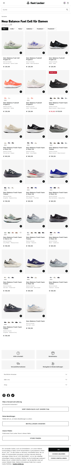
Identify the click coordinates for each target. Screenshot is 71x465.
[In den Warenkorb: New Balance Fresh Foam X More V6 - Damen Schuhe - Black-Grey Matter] (43, 136)
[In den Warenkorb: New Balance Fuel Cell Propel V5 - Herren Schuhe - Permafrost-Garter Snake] (21, 53)
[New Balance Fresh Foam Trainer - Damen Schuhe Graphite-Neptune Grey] (62, 98)
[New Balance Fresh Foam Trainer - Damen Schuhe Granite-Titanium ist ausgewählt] (28, 233)
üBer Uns (35, 379)
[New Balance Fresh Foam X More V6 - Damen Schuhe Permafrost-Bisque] (35, 143)
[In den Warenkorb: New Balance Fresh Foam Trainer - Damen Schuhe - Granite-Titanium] (43, 226)
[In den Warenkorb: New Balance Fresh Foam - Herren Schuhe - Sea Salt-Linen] (43, 316)
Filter (5, 28)
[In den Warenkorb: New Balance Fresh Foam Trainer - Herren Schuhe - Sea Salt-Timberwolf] (21, 271)
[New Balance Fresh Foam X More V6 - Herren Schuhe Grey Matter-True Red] (58, 188)
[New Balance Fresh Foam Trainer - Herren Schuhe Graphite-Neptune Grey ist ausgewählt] (5, 188)
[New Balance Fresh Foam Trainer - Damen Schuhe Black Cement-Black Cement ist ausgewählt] (51, 98)
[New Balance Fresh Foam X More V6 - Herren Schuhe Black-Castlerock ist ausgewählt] (51, 233)
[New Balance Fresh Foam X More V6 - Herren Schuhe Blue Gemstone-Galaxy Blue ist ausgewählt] (51, 188)
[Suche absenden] (67, 9)
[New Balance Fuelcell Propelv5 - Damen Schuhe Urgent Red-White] (32, 98)
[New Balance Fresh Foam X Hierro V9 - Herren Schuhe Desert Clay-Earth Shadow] (16, 233)
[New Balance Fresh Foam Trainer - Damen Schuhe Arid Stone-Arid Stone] (54, 98)
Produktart (40, 29)
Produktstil (51, 29)
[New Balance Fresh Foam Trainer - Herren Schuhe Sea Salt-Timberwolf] (13, 188)
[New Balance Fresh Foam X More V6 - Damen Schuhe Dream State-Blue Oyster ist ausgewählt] (28, 277)
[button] (11, 24)
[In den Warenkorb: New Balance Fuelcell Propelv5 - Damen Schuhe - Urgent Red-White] (21, 92)
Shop (35, 385)
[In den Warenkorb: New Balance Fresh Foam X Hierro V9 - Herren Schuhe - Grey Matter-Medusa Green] (21, 226)
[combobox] (35, 9)
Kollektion (30, 29)
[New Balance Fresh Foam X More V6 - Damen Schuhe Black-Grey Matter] (13, 143)
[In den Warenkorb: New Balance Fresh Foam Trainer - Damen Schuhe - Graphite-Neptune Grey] (21, 316)
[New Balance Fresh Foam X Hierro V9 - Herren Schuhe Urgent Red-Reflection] (13, 233)
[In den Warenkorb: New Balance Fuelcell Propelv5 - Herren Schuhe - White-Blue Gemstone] (43, 53)
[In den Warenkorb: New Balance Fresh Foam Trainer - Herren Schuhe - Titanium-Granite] (66, 271)
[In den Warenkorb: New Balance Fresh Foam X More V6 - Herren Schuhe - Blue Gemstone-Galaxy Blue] (66, 181)
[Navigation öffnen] (4, 2)
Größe (12, 29)
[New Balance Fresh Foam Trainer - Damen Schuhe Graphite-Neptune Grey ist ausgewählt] (5, 322)
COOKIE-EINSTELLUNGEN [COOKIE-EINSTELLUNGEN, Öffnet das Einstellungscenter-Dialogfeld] (59, 458)
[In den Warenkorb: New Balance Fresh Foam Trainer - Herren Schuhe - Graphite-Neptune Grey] (21, 181)
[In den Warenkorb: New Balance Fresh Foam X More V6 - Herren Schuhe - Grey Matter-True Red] (43, 181)
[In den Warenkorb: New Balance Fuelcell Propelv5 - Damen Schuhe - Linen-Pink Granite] (43, 92)
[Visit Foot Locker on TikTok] (12, 395)
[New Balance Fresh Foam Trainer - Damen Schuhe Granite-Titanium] (66, 98)
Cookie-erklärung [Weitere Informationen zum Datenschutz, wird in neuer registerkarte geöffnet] (18, 464)
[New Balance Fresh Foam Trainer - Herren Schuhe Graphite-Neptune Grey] (13, 277)
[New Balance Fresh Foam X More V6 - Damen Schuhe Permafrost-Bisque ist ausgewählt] (5, 143)
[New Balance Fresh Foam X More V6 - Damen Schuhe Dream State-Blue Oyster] (9, 143)
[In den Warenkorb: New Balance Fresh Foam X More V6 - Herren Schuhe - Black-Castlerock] (66, 226)
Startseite (4, 16)
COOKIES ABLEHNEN (58, 454)
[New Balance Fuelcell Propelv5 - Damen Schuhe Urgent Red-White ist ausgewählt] (5, 98)
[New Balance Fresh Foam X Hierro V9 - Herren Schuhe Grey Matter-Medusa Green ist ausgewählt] (5, 233)
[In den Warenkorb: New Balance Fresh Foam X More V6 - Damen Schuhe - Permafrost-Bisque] (21, 136)
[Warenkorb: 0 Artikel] (68, 2)
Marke (20, 29)
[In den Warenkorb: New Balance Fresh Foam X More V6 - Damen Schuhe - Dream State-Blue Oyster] (43, 271)
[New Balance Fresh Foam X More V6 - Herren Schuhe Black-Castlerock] (32, 188)
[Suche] (35, 9)
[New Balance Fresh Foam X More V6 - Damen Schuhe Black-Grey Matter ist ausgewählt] (28, 143)
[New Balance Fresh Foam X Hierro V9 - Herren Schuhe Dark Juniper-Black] (9, 233)
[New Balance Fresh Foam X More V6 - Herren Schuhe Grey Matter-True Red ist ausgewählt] (28, 188)
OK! (59, 449)
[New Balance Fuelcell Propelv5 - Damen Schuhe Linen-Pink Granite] (9, 98)
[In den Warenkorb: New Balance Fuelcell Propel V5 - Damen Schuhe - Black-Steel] (66, 53)
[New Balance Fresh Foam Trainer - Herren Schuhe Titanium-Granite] (9, 188)
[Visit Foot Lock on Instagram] (4, 395)
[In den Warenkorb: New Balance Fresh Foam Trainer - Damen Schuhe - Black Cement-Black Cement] (66, 92)
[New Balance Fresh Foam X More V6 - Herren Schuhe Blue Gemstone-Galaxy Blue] (35, 188)
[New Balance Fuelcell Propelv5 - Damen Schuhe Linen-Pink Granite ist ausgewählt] (28, 98)
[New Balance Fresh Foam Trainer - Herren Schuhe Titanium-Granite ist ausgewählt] (51, 277)
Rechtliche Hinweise (35, 374)
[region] (35, 455)
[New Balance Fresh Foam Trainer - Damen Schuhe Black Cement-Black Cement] (58, 98)
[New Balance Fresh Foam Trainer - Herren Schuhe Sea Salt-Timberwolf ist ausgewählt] (5, 277)
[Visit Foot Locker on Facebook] (8, 395)
